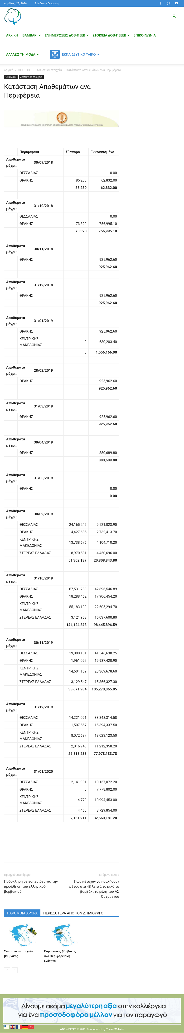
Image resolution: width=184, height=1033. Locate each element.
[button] (174, 16)
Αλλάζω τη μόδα (22, 54)
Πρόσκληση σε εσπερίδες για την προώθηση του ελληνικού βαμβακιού (31, 886)
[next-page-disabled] (15, 970)
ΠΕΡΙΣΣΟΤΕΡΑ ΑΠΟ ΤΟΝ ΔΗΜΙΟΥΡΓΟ (73, 913)
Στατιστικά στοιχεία (48, 70)
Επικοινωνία (145, 35)
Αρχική (12, 35)
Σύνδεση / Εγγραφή (46, 3)
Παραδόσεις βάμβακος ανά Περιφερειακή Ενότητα (60, 956)
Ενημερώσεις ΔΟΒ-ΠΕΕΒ (67, 35)
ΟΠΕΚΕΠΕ (24, 70)
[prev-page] (7, 970)
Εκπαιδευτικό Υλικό (80, 54)
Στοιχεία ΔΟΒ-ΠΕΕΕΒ (111, 35)
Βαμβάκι (31, 35)
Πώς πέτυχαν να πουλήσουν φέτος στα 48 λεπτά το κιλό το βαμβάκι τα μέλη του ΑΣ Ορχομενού (94, 889)
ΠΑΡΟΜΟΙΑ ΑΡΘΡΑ (22, 913)
